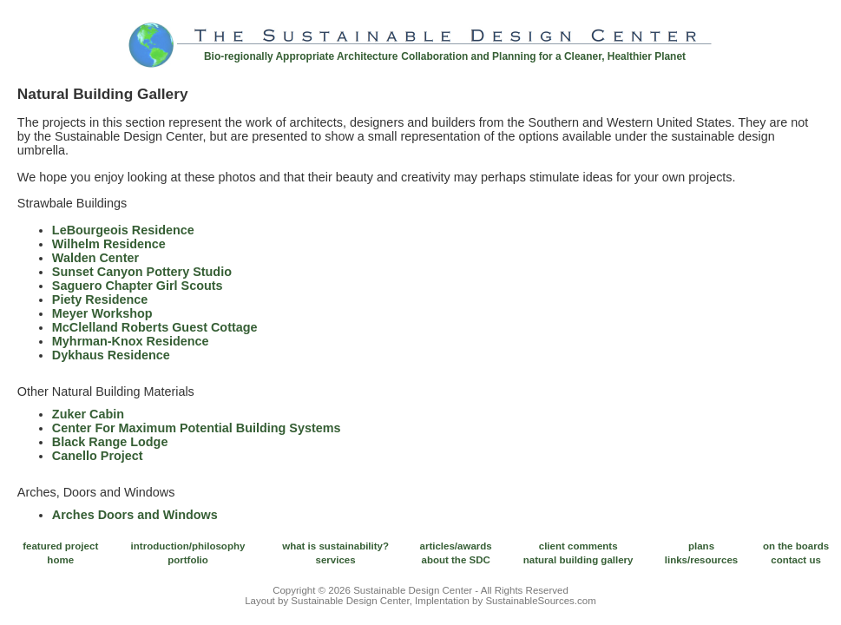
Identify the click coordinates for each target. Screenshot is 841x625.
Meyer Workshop (102, 313)
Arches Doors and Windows (135, 515)
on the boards (796, 546)
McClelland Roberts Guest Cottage (155, 327)
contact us (796, 560)
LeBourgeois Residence (123, 230)
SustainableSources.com (540, 600)
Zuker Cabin (88, 414)
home (60, 560)
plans (701, 546)
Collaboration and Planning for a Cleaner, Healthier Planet (543, 56)
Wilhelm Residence (109, 244)
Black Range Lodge (110, 442)
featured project (60, 546)
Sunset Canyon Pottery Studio (142, 272)
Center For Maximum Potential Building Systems (196, 428)
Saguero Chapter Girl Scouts (137, 286)
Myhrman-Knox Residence (130, 341)
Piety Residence (100, 299)
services (336, 560)
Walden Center (95, 258)
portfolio (188, 560)
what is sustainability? (335, 546)
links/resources (702, 560)
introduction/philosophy (188, 546)
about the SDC (455, 560)
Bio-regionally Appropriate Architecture (301, 56)
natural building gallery (578, 560)
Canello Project (97, 456)
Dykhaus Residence (111, 355)
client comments (578, 546)
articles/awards (456, 546)
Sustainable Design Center (412, 590)
